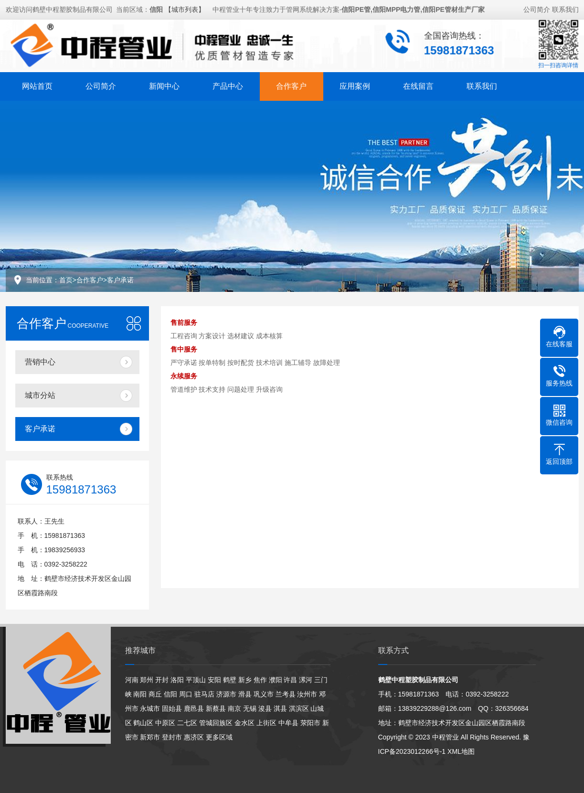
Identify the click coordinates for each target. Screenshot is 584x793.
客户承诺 (120, 280)
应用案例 (355, 85)
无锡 (249, 708)
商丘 (155, 694)
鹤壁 (229, 680)
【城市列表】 (185, 8)
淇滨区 (299, 708)
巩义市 (264, 694)
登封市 (172, 737)
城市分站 (40, 395)
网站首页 (37, 85)
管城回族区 (216, 723)
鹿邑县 (194, 708)
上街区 (266, 723)
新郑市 (150, 737)
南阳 (140, 694)
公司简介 (536, 8)
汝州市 (307, 694)
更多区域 (219, 737)
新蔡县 (216, 708)
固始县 (172, 708)
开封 (162, 680)
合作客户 (291, 85)
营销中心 (40, 362)
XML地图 (461, 751)
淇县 (280, 708)
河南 (131, 680)
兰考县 (286, 694)
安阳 (214, 680)
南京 (234, 708)
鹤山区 (143, 723)
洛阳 (177, 680)
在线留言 (418, 85)
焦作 (260, 680)
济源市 (226, 694)
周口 (185, 694)
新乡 (245, 680)
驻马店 (204, 694)
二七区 (187, 723)
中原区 (165, 723)
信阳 (170, 694)
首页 (66, 280)
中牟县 (288, 723)
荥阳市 (310, 723)
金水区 (244, 723)
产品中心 (227, 85)
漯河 (305, 680)
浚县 (265, 708)
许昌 (290, 680)
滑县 (245, 694)
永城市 (150, 708)
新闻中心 (164, 85)
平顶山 (196, 680)
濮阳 (275, 680)
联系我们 (565, 8)
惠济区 (194, 737)
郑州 (146, 680)
